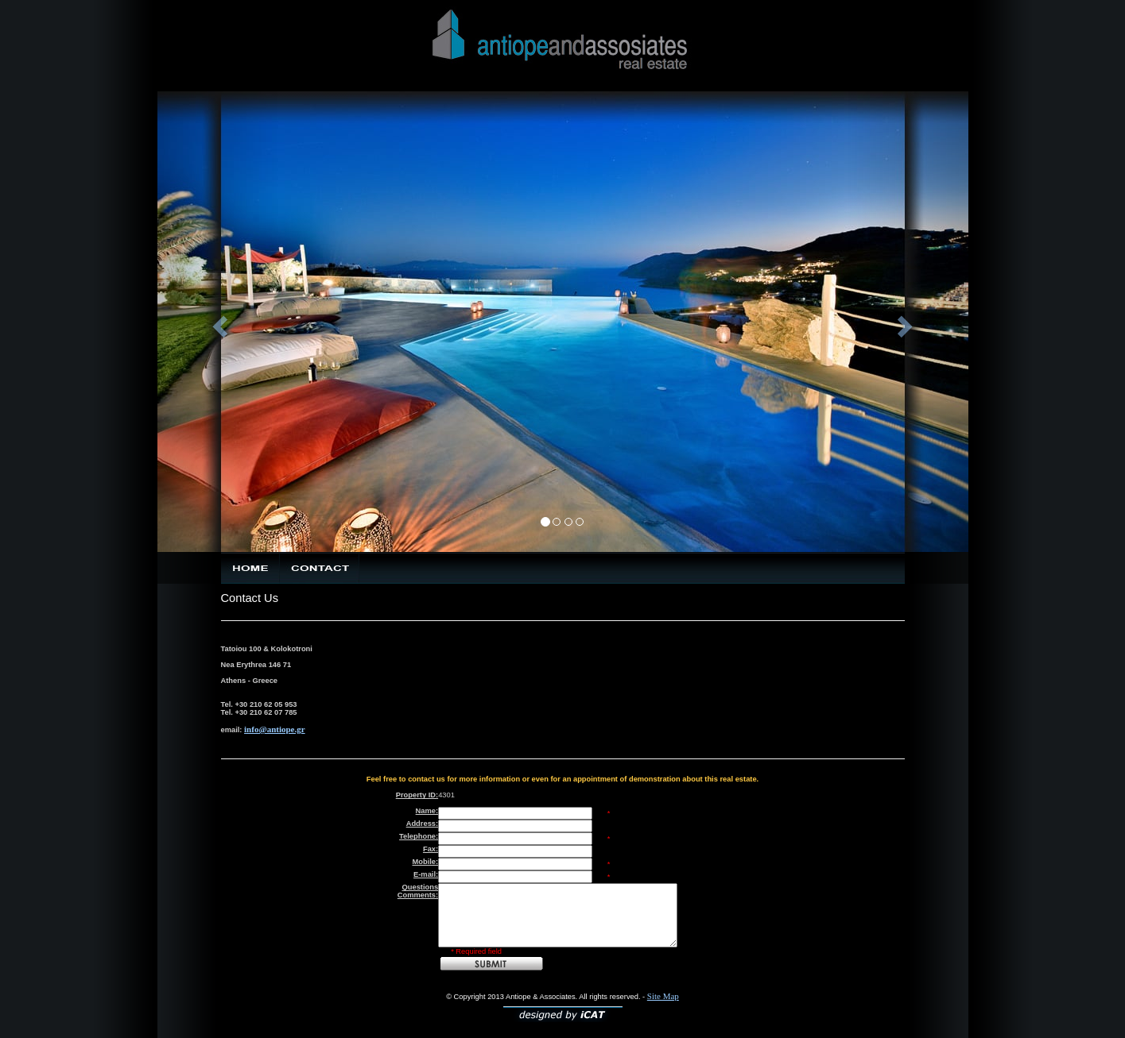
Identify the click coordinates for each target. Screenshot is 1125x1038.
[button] (218, 321)
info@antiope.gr (274, 729)
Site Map (663, 996)
